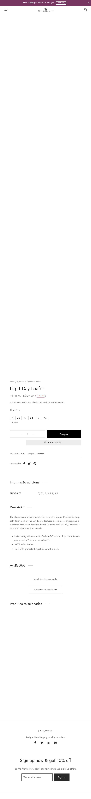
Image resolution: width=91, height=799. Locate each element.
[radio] (12, 418)
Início (12, 381)
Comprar (53, 434)
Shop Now (61, 3)
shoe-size (15, 410)
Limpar (15, 422)
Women (20, 381)
